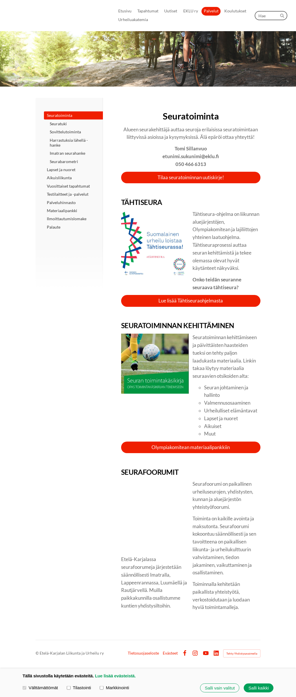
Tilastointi (79, 687)
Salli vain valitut (220, 687)
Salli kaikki (259, 687)
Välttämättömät (40, 687)
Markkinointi (114, 687)
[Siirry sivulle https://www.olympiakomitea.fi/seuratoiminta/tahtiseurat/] (155, 244)
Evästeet (170, 653)
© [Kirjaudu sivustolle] (38, 653)
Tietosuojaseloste (143, 653)
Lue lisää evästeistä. (115, 675)
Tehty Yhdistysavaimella (241, 653)
